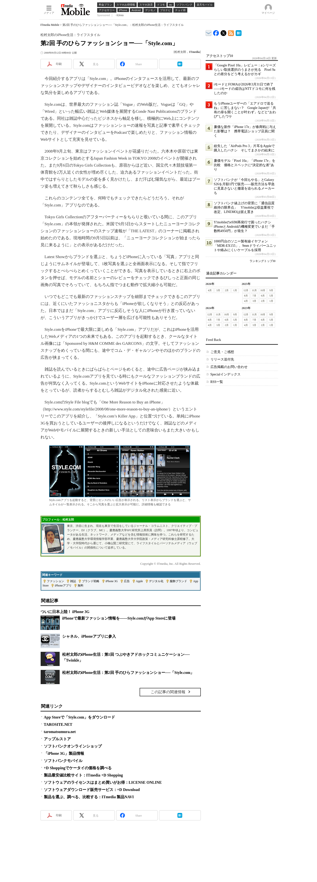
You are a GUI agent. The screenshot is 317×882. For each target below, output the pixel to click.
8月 (246, 295)
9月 (271, 290)
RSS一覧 (216, 382)
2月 (227, 290)
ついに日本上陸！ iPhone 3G (65, 612)
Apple (139, 581)
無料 (80, 585)
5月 (271, 295)
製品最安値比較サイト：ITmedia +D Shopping (83, 775)
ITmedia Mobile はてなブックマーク (239, 32)
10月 (262, 290)
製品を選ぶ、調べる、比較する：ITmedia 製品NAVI (89, 797)
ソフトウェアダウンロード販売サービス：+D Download (92, 790)
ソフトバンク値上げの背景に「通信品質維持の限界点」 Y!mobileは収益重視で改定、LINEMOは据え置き (244, 207)
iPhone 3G (112, 581)
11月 (254, 290)
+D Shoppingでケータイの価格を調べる (78, 768)
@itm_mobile (224, 32)
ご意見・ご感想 (222, 352)
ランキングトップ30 (263, 261)
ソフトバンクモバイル (63, 761)
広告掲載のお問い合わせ (229, 367)
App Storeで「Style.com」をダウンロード (79, 717)
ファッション (55, 581)
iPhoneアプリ (63, 585)
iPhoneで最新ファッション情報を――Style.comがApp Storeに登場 (119, 618)
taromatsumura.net (60, 732)
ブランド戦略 (90, 581)
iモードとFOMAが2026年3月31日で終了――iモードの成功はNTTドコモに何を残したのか (244, 89)
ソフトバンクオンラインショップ (73, 746)
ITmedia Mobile (49, 25)
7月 (254, 295)
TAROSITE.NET (58, 724)
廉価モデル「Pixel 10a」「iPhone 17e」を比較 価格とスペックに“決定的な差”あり (244, 165)
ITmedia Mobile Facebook (216, 32)
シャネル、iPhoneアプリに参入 (89, 636)
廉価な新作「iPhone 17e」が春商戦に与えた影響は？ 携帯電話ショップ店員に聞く (245, 131)
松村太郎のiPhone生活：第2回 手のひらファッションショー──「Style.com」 (128, 672)
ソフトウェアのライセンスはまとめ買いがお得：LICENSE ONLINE (103, 782)
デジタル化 (156, 581)
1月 (235, 290)
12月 (245, 290)
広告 (127, 581)
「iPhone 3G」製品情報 (64, 753)
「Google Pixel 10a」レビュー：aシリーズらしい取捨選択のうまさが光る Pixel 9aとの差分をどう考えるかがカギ (245, 70)
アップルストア (57, 739)
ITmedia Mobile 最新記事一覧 (231, 32)
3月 (218, 290)
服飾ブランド (178, 581)
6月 (263, 295)
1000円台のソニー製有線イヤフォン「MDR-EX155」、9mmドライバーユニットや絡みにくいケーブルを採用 (245, 246)
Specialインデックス (225, 374)
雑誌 (73, 581)
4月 (210, 290)
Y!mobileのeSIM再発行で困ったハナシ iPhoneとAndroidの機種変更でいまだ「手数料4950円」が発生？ (244, 226)
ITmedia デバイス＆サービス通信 (209, 32)
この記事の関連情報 (168, 692)
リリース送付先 (222, 359)
